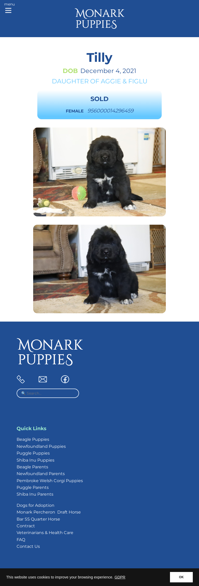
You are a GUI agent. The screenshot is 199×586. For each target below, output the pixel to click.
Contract (26, 525)
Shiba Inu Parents (35, 494)
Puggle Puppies (33, 453)
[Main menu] (9, 8)
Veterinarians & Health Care (45, 532)
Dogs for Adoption (35, 505)
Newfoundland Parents (41, 473)
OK (181, 577)
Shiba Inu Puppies (35, 460)
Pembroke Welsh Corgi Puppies (50, 480)
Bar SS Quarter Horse (38, 519)
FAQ (21, 539)
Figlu (137, 81)
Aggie (111, 81)
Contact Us (28, 546)
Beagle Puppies (33, 439)
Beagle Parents (32, 466)
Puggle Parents (33, 487)
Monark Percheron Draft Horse (49, 512)
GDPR (120, 577)
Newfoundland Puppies (41, 446)
